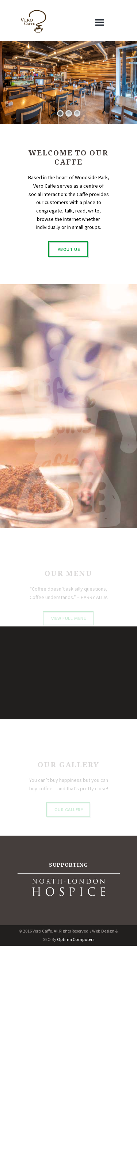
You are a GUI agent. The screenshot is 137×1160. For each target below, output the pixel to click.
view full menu (69, 622)
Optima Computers (75, 939)
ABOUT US (69, 249)
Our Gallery (69, 813)
